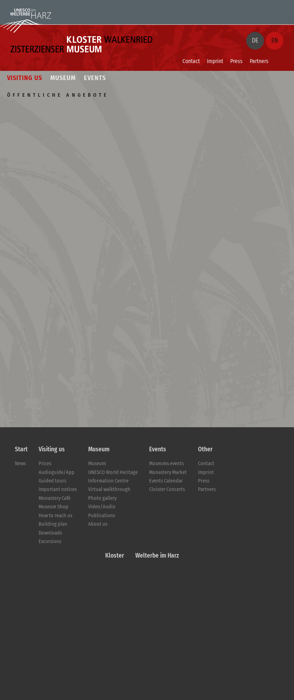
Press (236, 61)
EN (274, 40)
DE (255, 40)
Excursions (50, 541)
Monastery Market (168, 472)
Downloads (50, 533)
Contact (191, 61)
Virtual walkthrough (109, 489)
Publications (101, 516)
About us (97, 524)
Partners (259, 61)
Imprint (215, 61)
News (20, 464)
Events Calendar (166, 481)
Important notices (58, 489)
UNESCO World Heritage (113, 472)
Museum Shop (53, 507)
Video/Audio (101, 507)
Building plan (53, 524)
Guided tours (52, 481)
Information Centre (108, 481)
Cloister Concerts (167, 489)
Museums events (166, 464)
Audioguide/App (56, 472)
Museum (97, 464)
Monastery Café (54, 498)
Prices (45, 464)
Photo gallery (102, 498)
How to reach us (55, 516)
